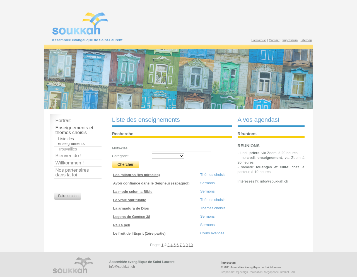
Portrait (63, 120)
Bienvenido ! (69, 155)
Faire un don (68, 196)
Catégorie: (120, 156)
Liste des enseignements (71, 141)
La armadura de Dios (131, 208)
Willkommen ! (70, 163)
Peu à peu (121, 225)
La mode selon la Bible (133, 191)
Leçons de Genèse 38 (131, 217)
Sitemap (306, 40)
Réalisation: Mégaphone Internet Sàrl (272, 272)
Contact (274, 40)
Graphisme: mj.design (234, 272)
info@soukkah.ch (122, 267)
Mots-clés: (120, 148)
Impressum (290, 40)
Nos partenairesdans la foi (72, 172)
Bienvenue (259, 40)
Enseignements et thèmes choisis (74, 130)
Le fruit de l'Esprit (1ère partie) (139, 233)
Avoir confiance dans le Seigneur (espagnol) (151, 183)
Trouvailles (67, 149)
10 (191, 245)
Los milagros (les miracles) (136, 175)
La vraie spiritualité (129, 200)
